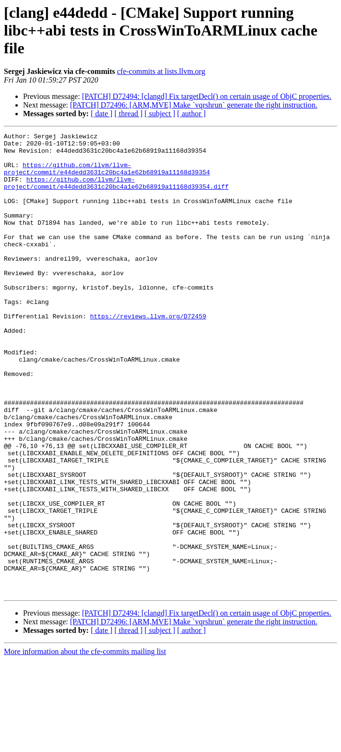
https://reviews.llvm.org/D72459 (148, 353)
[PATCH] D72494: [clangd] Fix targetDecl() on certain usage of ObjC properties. (206, 96)
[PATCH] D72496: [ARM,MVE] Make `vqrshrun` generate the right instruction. (193, 105)
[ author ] (191, 113)
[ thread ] (128, 113)
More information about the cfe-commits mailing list (85, 744)
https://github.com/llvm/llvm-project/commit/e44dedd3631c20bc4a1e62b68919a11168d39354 (107, 176)
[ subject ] (160, 113)
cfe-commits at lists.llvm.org (161, 71)
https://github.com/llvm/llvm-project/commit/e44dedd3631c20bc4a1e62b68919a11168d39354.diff (116, 193)
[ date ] (101, 113)
